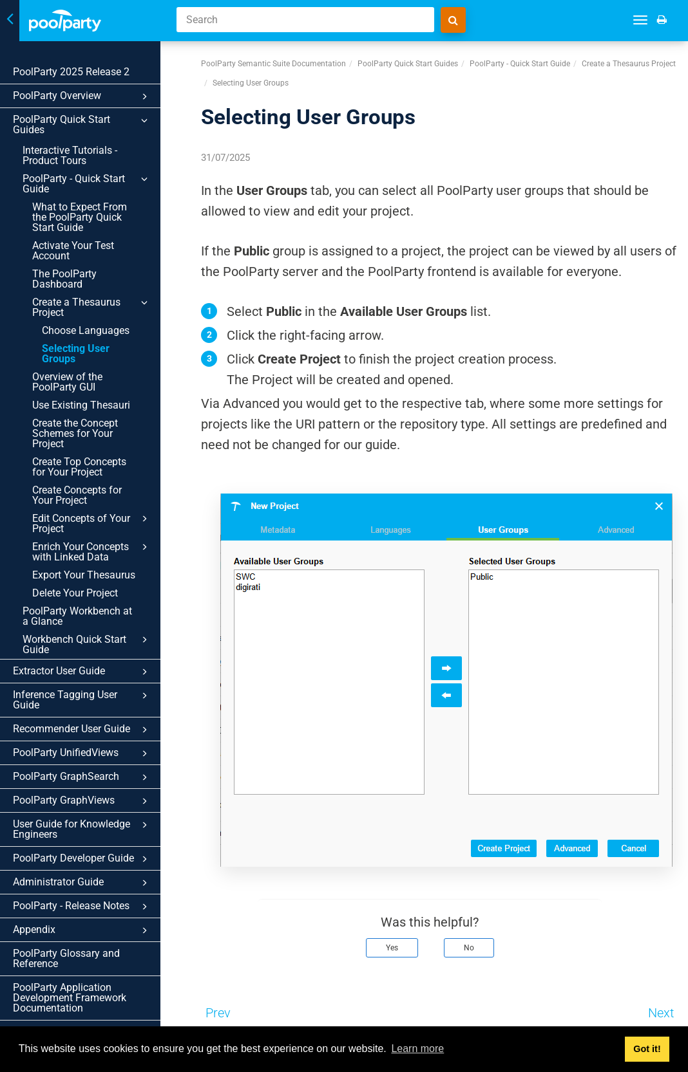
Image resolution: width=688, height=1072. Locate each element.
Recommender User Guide (88, 688)
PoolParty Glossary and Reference (66, 917)
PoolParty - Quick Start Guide (93, 173)
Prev (218, 1013)
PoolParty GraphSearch (88, 736)
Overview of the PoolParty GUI (67, 361)
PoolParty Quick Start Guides (88, 120)
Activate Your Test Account (73, 240)
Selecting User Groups (94, 338)
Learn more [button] (417, 1048)
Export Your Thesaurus (83, 544)
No (469, 947)
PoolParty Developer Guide (88, 818)
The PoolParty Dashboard (64, 268)
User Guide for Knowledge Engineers (88, 788)
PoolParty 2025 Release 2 (71, 72)
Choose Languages (85, 320)
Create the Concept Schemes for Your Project (89, 407)
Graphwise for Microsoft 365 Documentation (78, 995)
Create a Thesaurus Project (97, 296)
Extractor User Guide (88, 641)
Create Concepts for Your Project (88, 464)
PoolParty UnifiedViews (88, 712)
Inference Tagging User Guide (88, 665)
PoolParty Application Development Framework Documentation (69, 956)
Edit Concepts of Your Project (97, 492)
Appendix (88, 889)
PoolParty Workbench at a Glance (81, 585)
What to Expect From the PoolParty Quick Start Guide (88, 206)
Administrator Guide (88, 842)
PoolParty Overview (88, 96)
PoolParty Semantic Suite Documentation (273, 63)
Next (661, 1013)
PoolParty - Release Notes (88, 865)
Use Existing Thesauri (81, 384)
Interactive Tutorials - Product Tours (70, 145)
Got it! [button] (646, 1049)
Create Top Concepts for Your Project (87, 436)
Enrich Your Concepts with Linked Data (97, 520)
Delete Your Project (75, 562)
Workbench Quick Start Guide (93, 613)
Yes (392, 947)
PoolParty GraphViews (88, 760)
